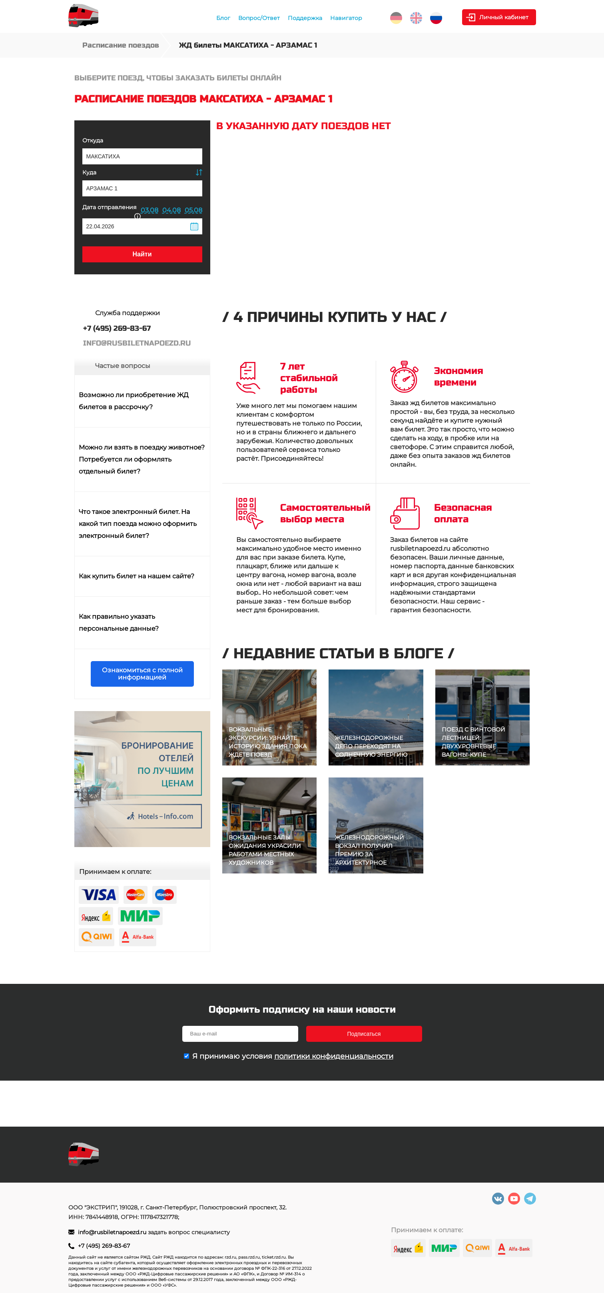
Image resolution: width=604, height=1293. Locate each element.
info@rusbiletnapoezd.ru (113, 1232)
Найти (142, 254)
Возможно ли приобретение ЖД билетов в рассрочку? (134, 401)
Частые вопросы (122, 366)
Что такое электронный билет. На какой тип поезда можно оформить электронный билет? (138, 524)
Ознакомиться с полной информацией (142, 673)
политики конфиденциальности (333, 1056)
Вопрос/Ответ (259, 18)
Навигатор (346, 18)
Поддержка (305, 18)
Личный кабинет (503, 17)
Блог (223, 18)
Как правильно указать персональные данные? (119, 622)
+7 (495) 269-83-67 (104, 1245)
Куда (89, 172)
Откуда (92, 140)
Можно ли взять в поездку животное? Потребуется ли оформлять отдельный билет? (142, 459)
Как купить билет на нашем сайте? (136, 576)
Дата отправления (111, 211)
